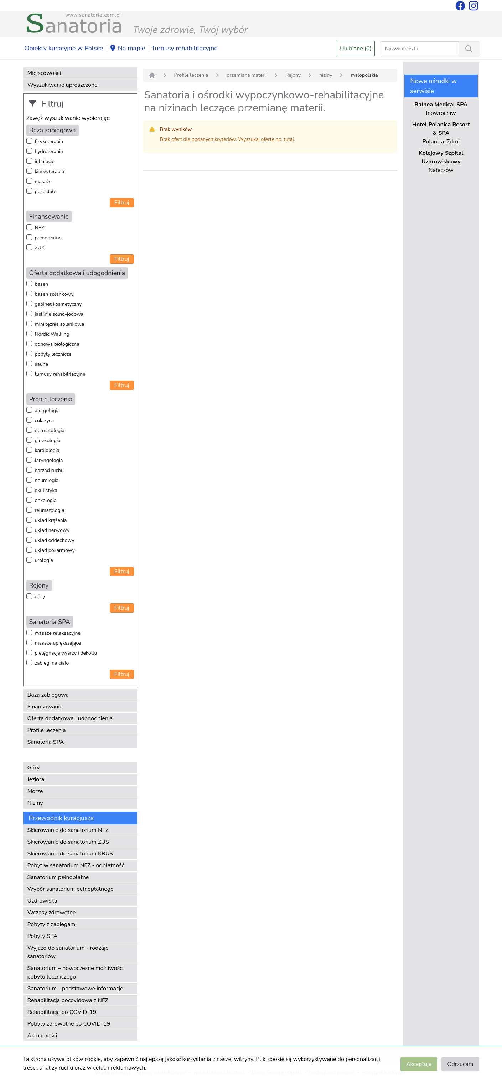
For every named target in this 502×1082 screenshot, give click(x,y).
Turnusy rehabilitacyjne (184, 48)
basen (41, 284)
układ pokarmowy (55, 550)
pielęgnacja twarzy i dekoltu (66, 653)
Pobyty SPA (42, 936)
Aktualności (42, 1036)
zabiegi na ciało (52, 663)
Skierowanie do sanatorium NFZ (68, 830)
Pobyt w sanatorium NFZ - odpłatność (75, 865)
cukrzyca (44, 420)
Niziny (35, 803)
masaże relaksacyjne (58, 633)
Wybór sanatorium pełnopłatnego (70, 889)
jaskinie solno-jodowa (59, 314)
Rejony (293, 75)
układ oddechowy (54, 540)
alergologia (47, 410)
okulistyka (46, 490)
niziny (325, 75)
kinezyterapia (49, 171)
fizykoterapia (49, 141)
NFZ (39, 227)
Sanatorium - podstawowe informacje (75, 988)
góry (40, 596)
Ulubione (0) (356, 48)
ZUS (40, 247)
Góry (33, 768)
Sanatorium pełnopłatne (58, 877)
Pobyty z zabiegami (52, 924)
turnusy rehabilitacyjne (60, 374)
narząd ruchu (49, 470)
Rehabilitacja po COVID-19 (62, 1012)
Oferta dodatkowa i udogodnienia (70, 718)
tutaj (289, 139)
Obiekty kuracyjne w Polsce (64, 48)
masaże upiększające (58, 643)
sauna (41, 364)
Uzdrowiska (42, 901)
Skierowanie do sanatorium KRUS (70, 854)
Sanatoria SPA (45, 742)
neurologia (47, 480)
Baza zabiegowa (48, 695)
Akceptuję (418, 1064)
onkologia (46, 500)
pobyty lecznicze (53, 354)
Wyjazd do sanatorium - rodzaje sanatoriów (68, 952)
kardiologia (47, 450)
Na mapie (127, 48)
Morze (35, 791)
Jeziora (36, 779)
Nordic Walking (52, 334)
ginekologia (48, 440)
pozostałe (46, 191)
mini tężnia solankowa (59, 324)
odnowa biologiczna (57, 344)
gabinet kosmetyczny (58, 304)
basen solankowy (54, 294)
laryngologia (49, 460)
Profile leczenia (46, 730)
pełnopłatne (48, 237)
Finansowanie (45, 707)
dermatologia (49, 430)
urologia (44, 560)
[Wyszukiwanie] (469, 48)
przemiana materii (247, 75)
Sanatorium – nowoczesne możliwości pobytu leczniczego (75, 972)
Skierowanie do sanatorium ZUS (68, 842)
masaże (43, 181)
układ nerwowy (52, 530)
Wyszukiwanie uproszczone (62, 85)
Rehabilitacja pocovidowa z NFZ (68, 1000)
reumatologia (49, 510)
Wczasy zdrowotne (51, 912)
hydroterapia (49, 151)
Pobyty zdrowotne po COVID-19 (68, 1024)
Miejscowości (44, 73)
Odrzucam (460, 1064)
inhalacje (45, 161)
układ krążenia (51, 520)
